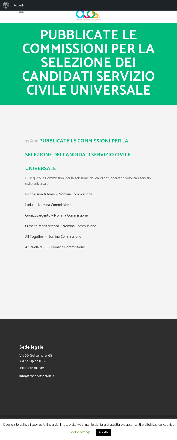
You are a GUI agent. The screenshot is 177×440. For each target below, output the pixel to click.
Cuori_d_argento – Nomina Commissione (56, 215)
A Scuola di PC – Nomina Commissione (55, 247)
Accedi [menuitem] (19, 5)
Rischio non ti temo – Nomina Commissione (58, 194)
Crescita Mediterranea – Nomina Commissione (60, 226)
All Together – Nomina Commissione (53, 237)
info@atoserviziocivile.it (37, 376)
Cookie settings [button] (79, 432)
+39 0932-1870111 (31, 368)
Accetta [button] (104, 432)
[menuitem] (6, 5)
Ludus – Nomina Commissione (48, 205)
